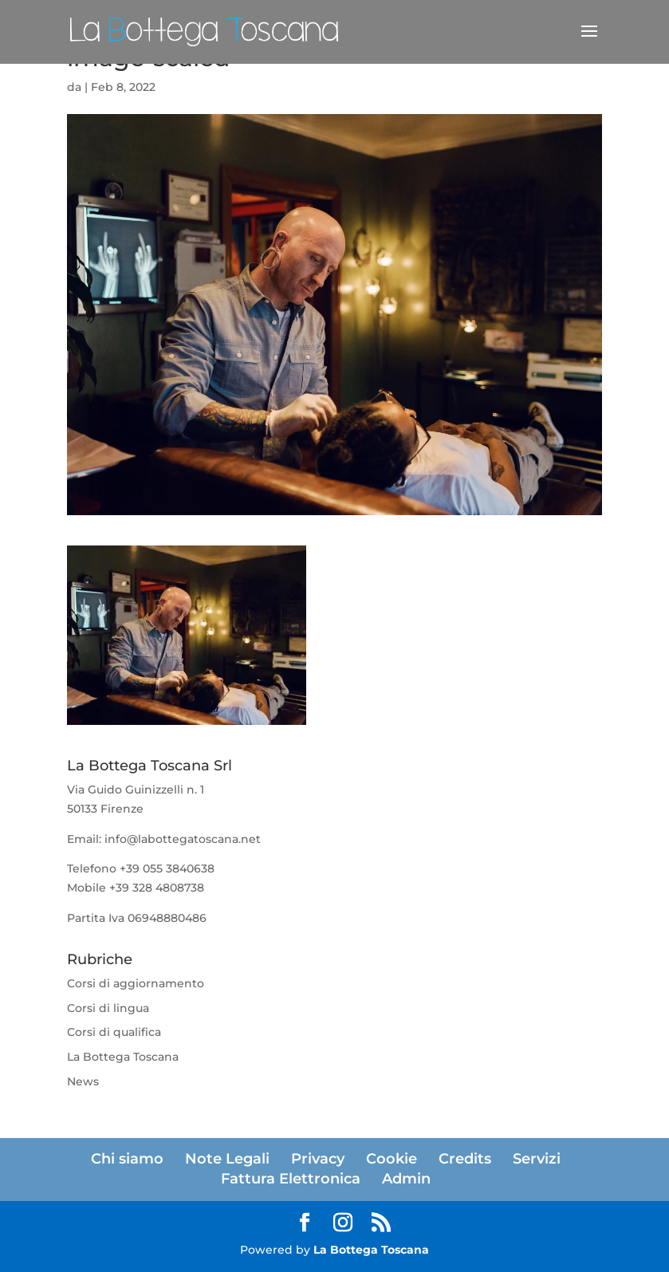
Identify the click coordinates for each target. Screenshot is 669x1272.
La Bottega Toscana (123, 1056)
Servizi (537, 1159)
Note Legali (227, 1159)
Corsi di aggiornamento (135, 983)
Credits (465, 1159)
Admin (406, 1178)
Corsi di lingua (108, 1008)
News (83, 1081)
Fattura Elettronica (290, 1178)
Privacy (317, 1159)
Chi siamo (127, 1159)
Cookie (391, 1159)
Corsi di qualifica (114, 1032)
